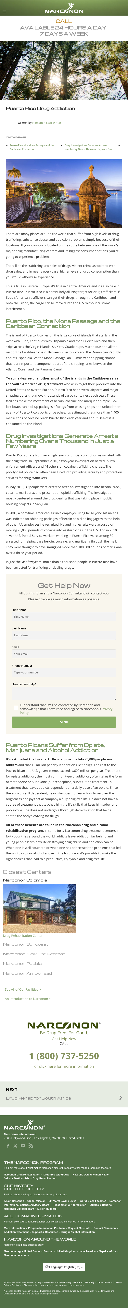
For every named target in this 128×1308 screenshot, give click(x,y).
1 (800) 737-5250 (64, 1056)
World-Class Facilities (93, 1200)
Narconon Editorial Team (19, 1208)
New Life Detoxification (87, 1174)
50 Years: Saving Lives (62, 1200)
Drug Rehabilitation (44, 1178)
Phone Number (64, 670)
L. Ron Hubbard (47, 1208)
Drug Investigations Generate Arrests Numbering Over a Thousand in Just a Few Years (88, 149)
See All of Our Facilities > (23, 989)
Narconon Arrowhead (27, 973)
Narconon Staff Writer (46, 122)
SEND (64, 722)
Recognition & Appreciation (69, 1204)
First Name (64, 614)
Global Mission (36, 1200)
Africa (112, 1251)
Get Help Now (64, 1038)
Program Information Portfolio (46, 1228)
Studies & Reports (101, 1204)
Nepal (102, 1251)
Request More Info (79, 1228)
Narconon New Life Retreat (34, 953)
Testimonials (22, 1178)
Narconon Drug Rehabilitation (22, 1174)
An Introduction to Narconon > (28, 999)
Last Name (64, 633)
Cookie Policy (87, 1282)
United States (32, 1251)
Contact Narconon (105, 1228)
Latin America (87, 1251)
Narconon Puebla (22, 963)
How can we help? (64, 691)
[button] (64, 1269)
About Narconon (14, 1200)
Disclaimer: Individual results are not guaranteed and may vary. (54, 1285)
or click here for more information (64, 1066)
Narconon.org (12, 1251)
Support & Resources (45, 1232)
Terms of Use (103, 1282)
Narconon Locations (16, 1255)
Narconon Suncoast (26, 944)
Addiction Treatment (16, 1232)
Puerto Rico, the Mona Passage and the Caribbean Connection (32, 147)
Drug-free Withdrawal (56, 1174)
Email (64, 652)
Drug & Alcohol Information (78, 1232)
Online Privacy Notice (67, 1282)
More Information (14, 1228)
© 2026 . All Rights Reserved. (29, 1282)
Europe (48, 1251)
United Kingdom (65, 1251)
